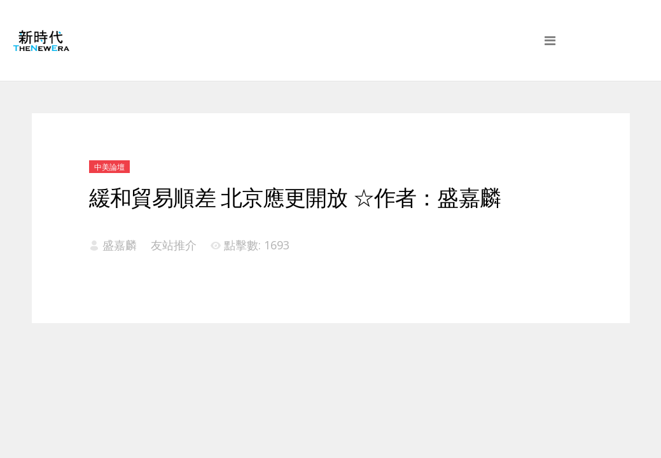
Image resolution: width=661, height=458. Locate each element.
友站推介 (174, 245)
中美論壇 (109, 167)
